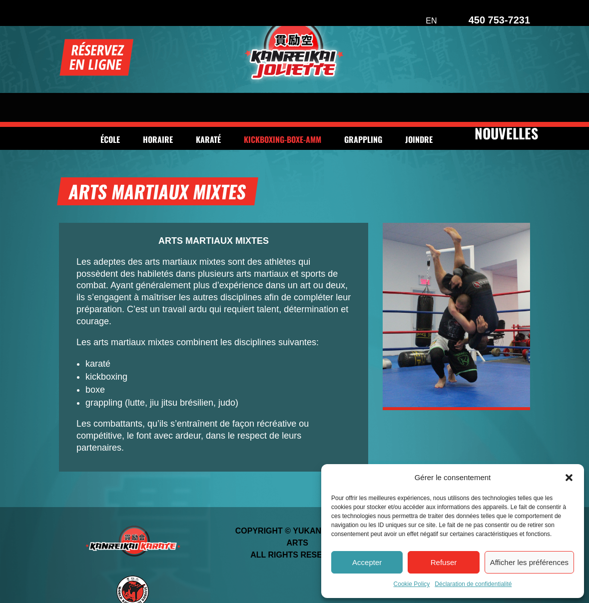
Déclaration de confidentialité (473, 584)
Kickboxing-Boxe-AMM (282, 108)
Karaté (208, 108)
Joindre (419, 108)
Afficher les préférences (529, 562)
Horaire (158, 108)
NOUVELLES (506, 100)
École (110, 108)
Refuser (444, 562)
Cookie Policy (412, 584)
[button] (569, 478)
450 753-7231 (499, 20)
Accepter (367, 562)
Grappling (363, 108)
